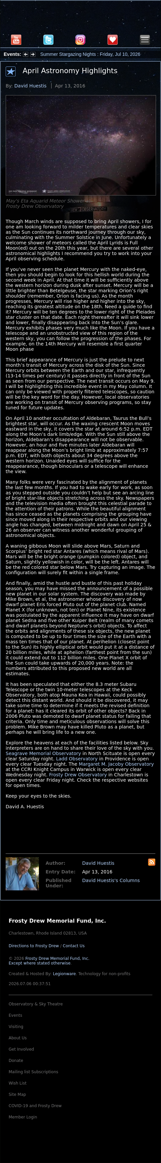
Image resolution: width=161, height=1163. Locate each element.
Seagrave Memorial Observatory (43, 753)
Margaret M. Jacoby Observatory (116, 764)
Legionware (64, 973)
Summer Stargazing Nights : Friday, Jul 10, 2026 (90, 54)
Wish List (18, 1083)
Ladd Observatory (76, 758)
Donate (16, 1060)
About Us (18, 1038)
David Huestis (30, 85)
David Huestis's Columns (111, 880)
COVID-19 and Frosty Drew (35, 1105)
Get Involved (21, 1049)
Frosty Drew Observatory (78, 774)
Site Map (17, 1094)
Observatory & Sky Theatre (36, 1004)
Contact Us (74, 946)
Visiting (16, 1026)
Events (15, 1015)
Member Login (23, 1117)
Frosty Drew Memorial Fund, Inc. (49, 961)
